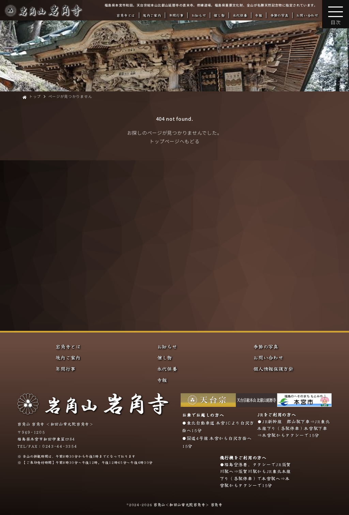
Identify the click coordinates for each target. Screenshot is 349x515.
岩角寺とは (126, 15)
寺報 (258, 15)
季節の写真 (279, 15)
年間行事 (176, 15)
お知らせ (199, 15)
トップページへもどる (174, 141)
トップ (35, 96)
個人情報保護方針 (273, 369)
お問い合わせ (307, 15)
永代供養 (240, 15)
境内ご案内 (152, 15)
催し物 (219, 15)
